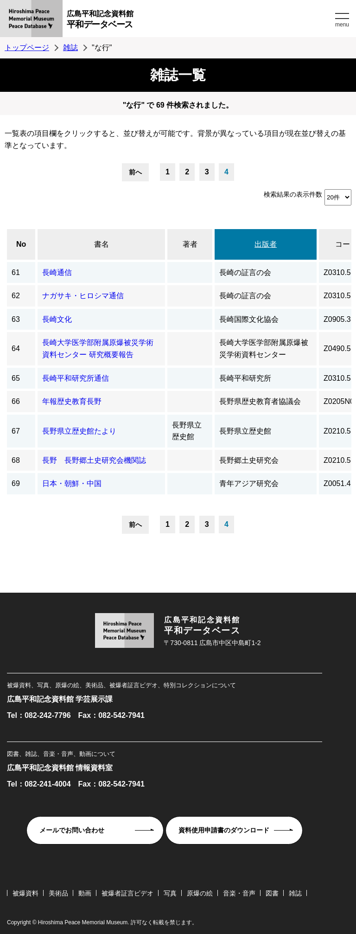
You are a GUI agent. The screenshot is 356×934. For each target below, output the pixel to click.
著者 (190, 244)
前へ (135, 172)
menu (342, 24)
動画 (84, 893)
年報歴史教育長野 (72, 401)
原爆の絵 (200, 893)
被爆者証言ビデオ (127, 893)
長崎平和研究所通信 (75, 378)
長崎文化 (57, 319)
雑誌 (70, 47)
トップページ (27, 47)
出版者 (265, 244)
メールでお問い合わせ (71, 830)
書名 (101, 244)
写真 (170, 893)
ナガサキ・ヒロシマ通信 (83, 296)
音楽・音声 (239, 893)
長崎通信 (57, 272)
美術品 (58, 893)
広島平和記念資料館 (200, 21)
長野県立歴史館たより (79, 431)
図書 (272, 893)
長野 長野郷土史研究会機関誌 (94, 460)
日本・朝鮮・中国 (72, 483)
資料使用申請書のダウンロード (223, 830)
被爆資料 (25, 893)
